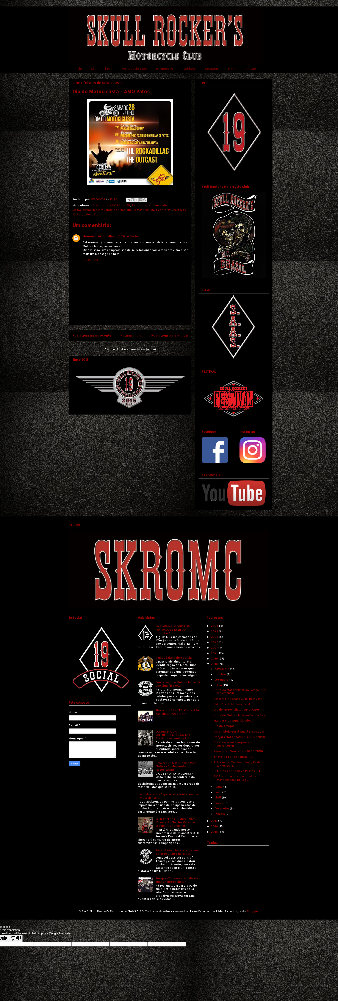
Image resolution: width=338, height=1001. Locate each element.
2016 (215, 826)
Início (78, 68)
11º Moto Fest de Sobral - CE (233, 756)
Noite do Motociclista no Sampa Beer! (241, 715)
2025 (215, 625)
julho (218, 685)
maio (218, 792)
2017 (214, 820)
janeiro (220, 813)
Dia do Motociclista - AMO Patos (237, 709)
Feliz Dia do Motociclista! (232, 704)
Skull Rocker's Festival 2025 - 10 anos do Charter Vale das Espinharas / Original (176, 822)
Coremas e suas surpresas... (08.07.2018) (233, 744)
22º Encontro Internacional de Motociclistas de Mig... (235, 778)
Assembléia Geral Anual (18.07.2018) (239, 731)
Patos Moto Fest (88, 214)
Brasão (251, 68)
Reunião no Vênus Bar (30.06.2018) (238, 751)
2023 (215, 636)
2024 (215, 631)
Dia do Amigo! (224, 726)
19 (92, 205)
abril (218, 797)
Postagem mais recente (91, 335)
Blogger (252, 911)
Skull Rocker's (102, 68)
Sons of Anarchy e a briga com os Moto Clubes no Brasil (177, 851)
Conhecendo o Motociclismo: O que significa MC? (177, 683)
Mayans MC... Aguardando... (233, 720)
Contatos (212, 68)
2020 (215, 653)
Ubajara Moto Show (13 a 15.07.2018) (239, 737)
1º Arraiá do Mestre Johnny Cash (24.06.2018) (237, 763)
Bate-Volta (139, 205)
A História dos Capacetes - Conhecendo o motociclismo (169, 795)
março (219, 803)
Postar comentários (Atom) (136, 349)
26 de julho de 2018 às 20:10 (117, 236)
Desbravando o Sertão (109, 210)
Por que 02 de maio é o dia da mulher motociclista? (176, 879)
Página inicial (131, 335)
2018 (214, 664)
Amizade (102, 205)
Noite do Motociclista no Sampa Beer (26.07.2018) (240, 691)
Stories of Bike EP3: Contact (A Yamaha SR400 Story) (177, 711)
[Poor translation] (16, 938)
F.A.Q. (232, 68)
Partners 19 (164, 68)
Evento (161, 210)
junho (218, 786)
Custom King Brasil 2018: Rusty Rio (238, 698)
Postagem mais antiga (169, 335)
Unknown (89, 236)
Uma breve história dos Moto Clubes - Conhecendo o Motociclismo (176, 766)
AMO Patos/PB (120, 205)
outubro (220, 674)
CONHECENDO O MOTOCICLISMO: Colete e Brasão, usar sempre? (173, 735)
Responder (91, 259)
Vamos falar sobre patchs (173, 657)
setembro (221, 679)
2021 (214, 647)
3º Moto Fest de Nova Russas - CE (237, 771)
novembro (222, 668)
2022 (215, 642)
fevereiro (222, 808)
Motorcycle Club (134, 68)
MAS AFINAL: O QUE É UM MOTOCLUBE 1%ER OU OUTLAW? (172, 630)
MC (170, 210)
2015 (215, 831)
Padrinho (189, 68)
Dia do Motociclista (141, 210)
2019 (215, 658)
